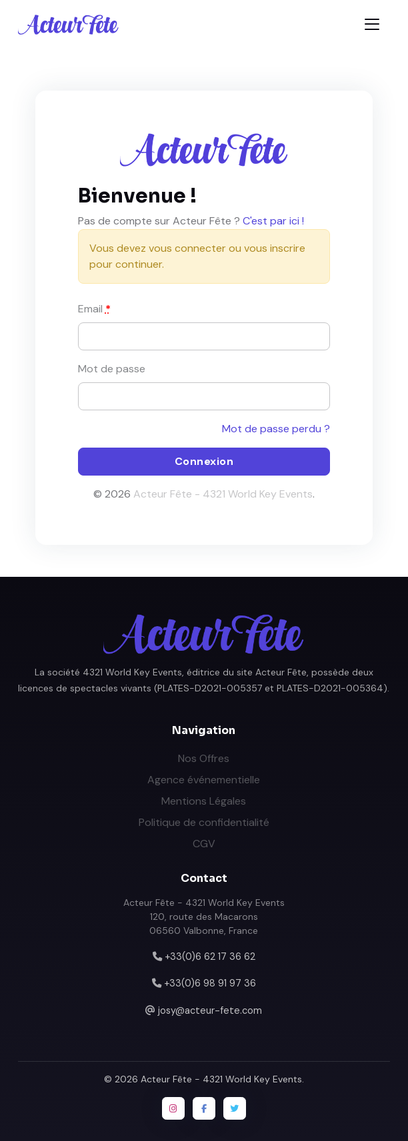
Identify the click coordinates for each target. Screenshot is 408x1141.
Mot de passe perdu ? (276, 429)
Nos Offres (203, 758)
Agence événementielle (203, 780)
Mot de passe (111, 369)
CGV (204, 844)
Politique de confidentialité (204, 822)
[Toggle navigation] (372, 24)
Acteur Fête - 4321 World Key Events (223, 494)
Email (94, 309)
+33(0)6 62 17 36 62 (210, 956)
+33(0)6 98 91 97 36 (210, 983)
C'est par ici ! (273, 221)
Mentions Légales (203, 801)
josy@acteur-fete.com (210, 1010)
